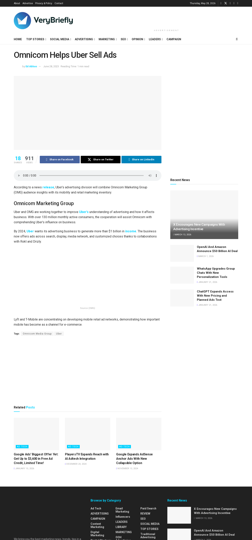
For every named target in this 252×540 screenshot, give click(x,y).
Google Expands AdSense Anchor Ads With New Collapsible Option (134, 458)
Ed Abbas (31, 66)
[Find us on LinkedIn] (230, 3)
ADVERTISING (84, 39)
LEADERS (155, 39)
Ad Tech (22, 446)
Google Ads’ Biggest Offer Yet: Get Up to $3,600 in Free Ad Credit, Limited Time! (36, 458)
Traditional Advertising (148, 536)
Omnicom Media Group (37, 333)
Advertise (27, 3)
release (48, 187)
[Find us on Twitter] (225, 3)
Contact (59, 3)
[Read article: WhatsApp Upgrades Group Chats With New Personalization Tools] (182, 275)
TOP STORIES (35, 39)
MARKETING (107, 39)
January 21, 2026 (207, 282)
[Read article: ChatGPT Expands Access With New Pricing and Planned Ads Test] (182, 298)
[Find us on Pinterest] (237, 3)
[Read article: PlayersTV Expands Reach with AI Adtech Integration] (87, 434)
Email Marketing (122, 510)
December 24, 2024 (75, 464)
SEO (123, 39)
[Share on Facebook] (60, 159)
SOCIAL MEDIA (59, 39)
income (130, 231)
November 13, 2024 (127, 468)
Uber (30, 231)
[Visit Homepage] (43, 20)
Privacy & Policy (43, 3)
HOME (18, 39)
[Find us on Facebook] (220, 3)
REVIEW (145, 513)
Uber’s (84, 212)
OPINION (137, 39)
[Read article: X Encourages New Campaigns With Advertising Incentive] (204, 214)
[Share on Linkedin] (141, 159)
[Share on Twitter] (101, 159)
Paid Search (148, 508)
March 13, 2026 (182, 234)
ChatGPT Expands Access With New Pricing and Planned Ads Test (215, 296)
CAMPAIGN (174, 39)
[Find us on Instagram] (233, 3)
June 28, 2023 (51, 66)
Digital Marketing (97, 534)
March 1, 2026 (205, 256)
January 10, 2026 (24, 468)
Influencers (123, 516)
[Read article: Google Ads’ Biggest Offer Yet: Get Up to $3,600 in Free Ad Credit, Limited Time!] (36, 434)
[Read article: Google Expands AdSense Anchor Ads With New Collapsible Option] (138, 434)
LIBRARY (121, 527)
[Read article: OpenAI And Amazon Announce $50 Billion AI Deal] (182, 253)
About (17, 3)
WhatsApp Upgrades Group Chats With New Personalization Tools (216, 273)
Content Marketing (97, 525)
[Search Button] (236, 39)
